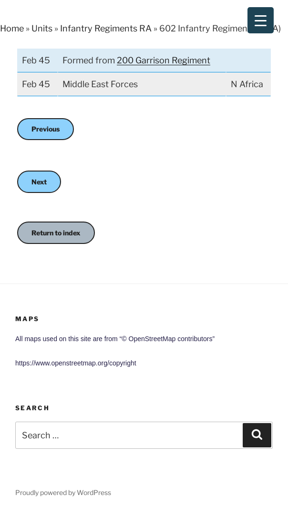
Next (39, 182)
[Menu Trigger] (260, 20)
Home (12, 28)
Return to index (56, 233)
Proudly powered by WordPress (63, 492)
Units (41, 28)
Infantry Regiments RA (106, 28)
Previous (45, 129)
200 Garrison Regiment (163, 60)
